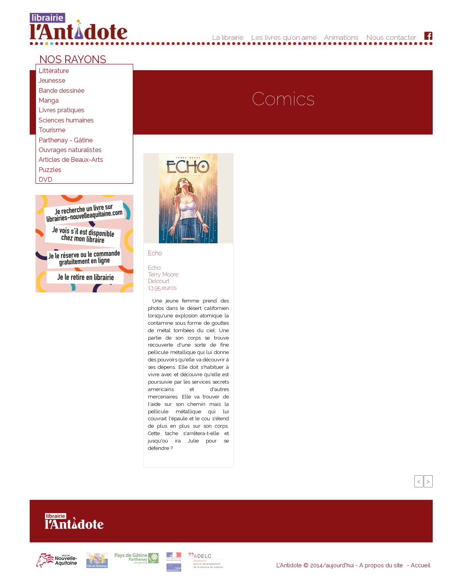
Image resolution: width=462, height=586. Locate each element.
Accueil (420, 565)
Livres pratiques (61, 110)
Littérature (54, 70)
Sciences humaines (66, 120)
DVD (45, 179)
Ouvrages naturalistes (70, 150)
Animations (341, 37)
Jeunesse (52, 80)
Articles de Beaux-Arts (71, 159)
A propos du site (381, 565)
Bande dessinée (61, 90)
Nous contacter (391, 37)
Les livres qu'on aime (284, 37)
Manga (49, 100)
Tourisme (52, 130)
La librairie (227, 37)
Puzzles (50, 169)
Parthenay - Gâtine (66, 140)
